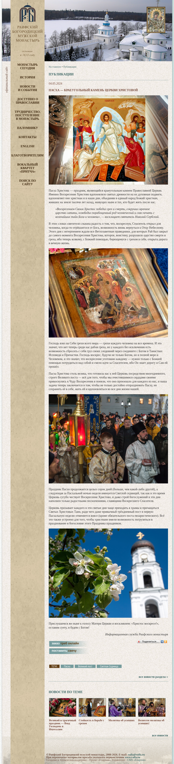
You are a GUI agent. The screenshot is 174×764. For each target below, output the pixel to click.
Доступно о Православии (27, 101)
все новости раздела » (153, 676)
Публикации (69, 66)
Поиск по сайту (27, 182)
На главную (55, 66)
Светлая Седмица (109, 666)
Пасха (67, 666)
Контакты (27, 137)
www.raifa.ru (132, 757)
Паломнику (27, 128)
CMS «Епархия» (136, 760)
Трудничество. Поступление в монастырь (27, 115)
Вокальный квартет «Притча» (27, 168)
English (27, 146)
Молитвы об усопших (121, 720)
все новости (160, 735)
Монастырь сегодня (27, 66)
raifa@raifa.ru (136, 754)
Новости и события (27, 88)
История (27, 77)
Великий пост (85, 666)
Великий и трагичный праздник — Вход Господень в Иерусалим (62, 725)
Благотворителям (27, 155)
